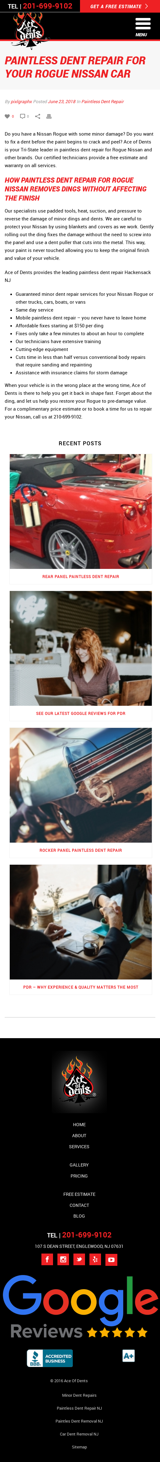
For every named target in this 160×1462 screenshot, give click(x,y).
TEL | (79, 1235)
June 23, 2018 (61, 101)
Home (79, 1124)
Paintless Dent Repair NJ (79, 1408)
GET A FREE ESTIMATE (119, 6)
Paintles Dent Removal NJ (79, 1421)
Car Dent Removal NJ (79, 1433)
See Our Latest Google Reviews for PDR (80, 713)
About (79, 1135)
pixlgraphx (21, 101)
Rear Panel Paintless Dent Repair (80, 576)
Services (79, 1146)
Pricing (79, 1176)
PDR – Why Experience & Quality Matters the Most (80, 987)
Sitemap (79, 1446)
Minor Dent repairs (79, 1395)
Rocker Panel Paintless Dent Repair (81, 850)
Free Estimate (79, 1194)
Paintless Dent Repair (102, 101)
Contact (79, 1205)
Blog (79, 1216)
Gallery (79, 1165)
